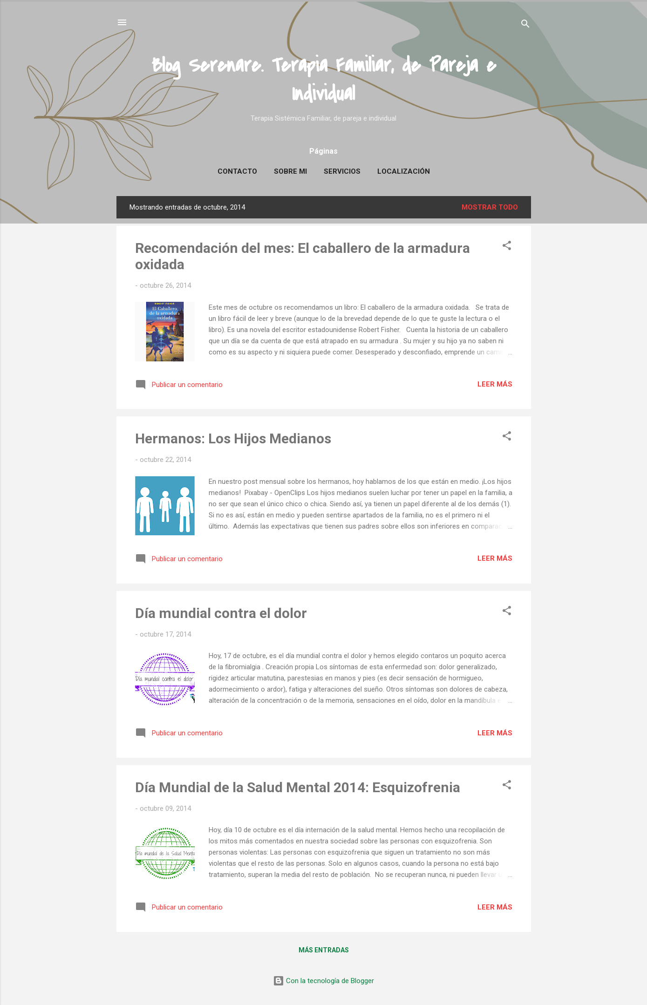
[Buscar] (525, 25)
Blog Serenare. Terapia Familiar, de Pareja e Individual (323, 79)
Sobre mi (290, 171)
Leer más (494, 384)
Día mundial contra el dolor (221, 613)
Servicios (342, 171)
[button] (506, 247)
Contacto (237, 171)
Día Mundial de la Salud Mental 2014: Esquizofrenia (297, 787)
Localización (403, 171)
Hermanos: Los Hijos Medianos (233, 438)
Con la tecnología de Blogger (323, 981)
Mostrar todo (490, 207)
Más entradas (324, 950)
